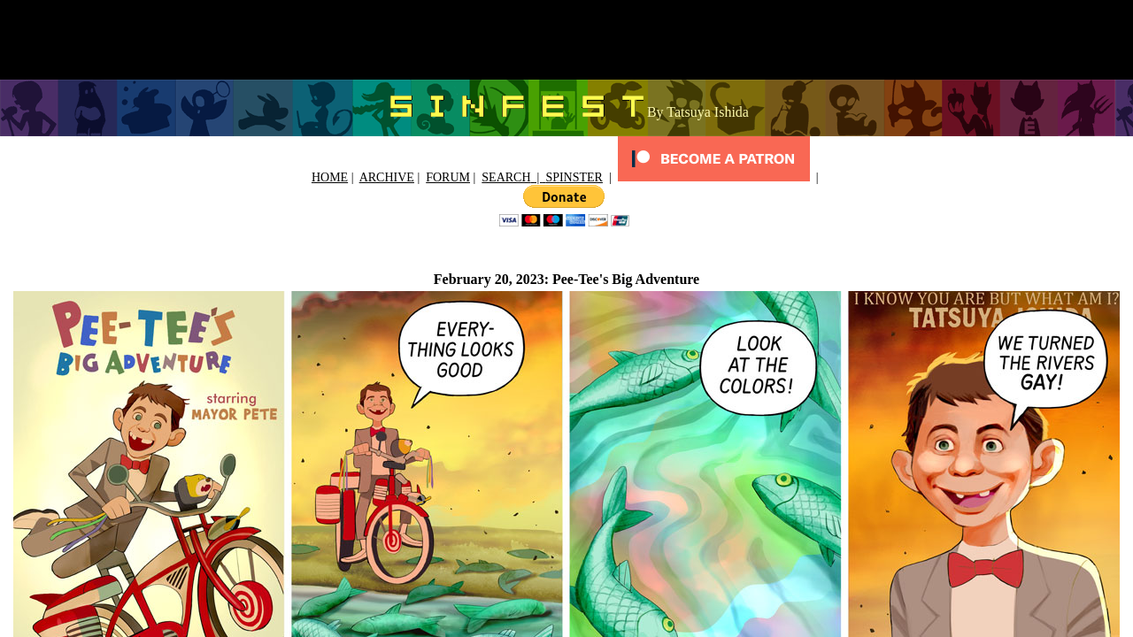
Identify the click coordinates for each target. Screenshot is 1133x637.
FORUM (448, 177)
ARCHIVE (386, 177)
